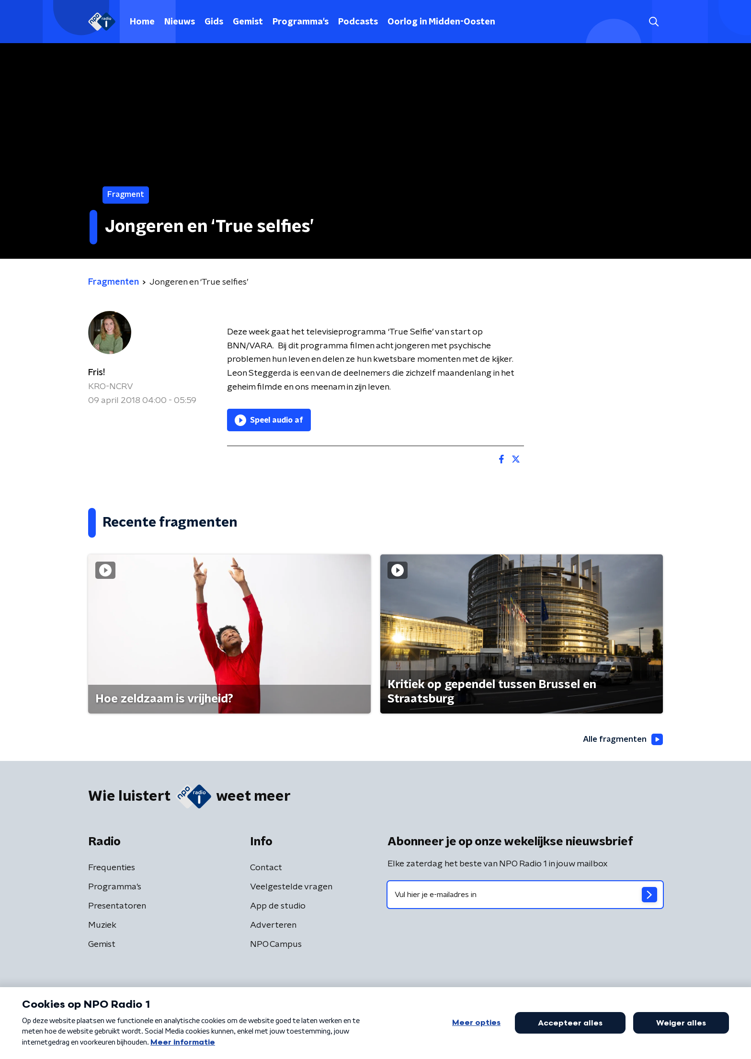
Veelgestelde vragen (291, 887)
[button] (653, 22)
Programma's (301, 22)
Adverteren (273, 925)
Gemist (248, 22)
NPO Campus (276, 945)
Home (142, 22)
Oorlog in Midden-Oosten (441, 22)
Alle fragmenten (621, 739)
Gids (214, 22)
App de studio (278, 906)
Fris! (96, 372)
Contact (266, 868)
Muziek (102, 925)
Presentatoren (117, 906)
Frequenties (111, 868)
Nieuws (179, 22)
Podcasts (358, 22)
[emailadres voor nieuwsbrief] (525, 895)
